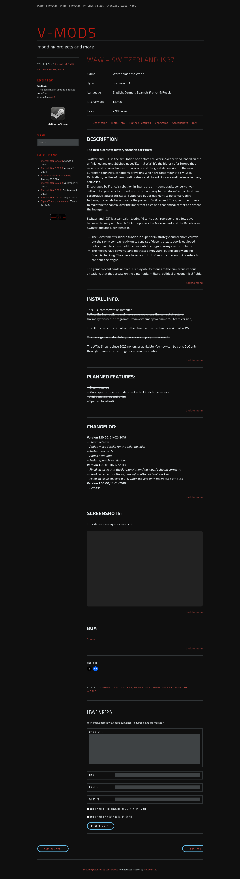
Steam (91, 639)
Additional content (117, 687)
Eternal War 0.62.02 (52, 182)
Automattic (150, 869)
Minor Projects (70, 6)
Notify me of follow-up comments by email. (118, 809)
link (53, 96)
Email (93, 787)
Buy (198, 122)
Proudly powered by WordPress (100, 869)
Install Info (115, 122)
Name (93, 775)
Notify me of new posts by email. (111, 816)
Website (94, 799)
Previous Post (59, 849)
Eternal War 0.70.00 (52, 160)
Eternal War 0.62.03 (52, 168)
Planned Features (139, 122)
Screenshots (183, 122)
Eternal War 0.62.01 (51, 190)
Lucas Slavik (64, 63)
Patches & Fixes (93, 6)
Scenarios (153, 687)
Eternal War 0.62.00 (52, 197)
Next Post (190, 849)
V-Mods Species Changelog (56, 175)
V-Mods (67, 32)
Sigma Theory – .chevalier (55, 201)
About (134, 6)
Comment (96, 732)
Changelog (163, 122)
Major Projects (47, 6)
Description (96, 122)
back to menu (193, 282)
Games (139, 687)
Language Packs (117, 6)
